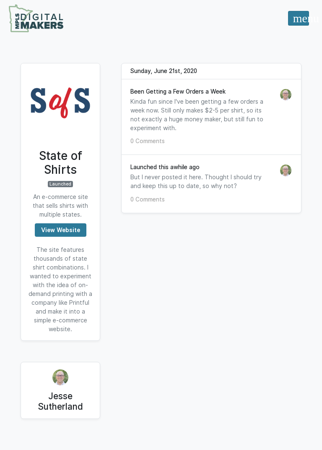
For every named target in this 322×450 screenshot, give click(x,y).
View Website (60, 230)
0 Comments (147, 141)
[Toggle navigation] (298, 18)
